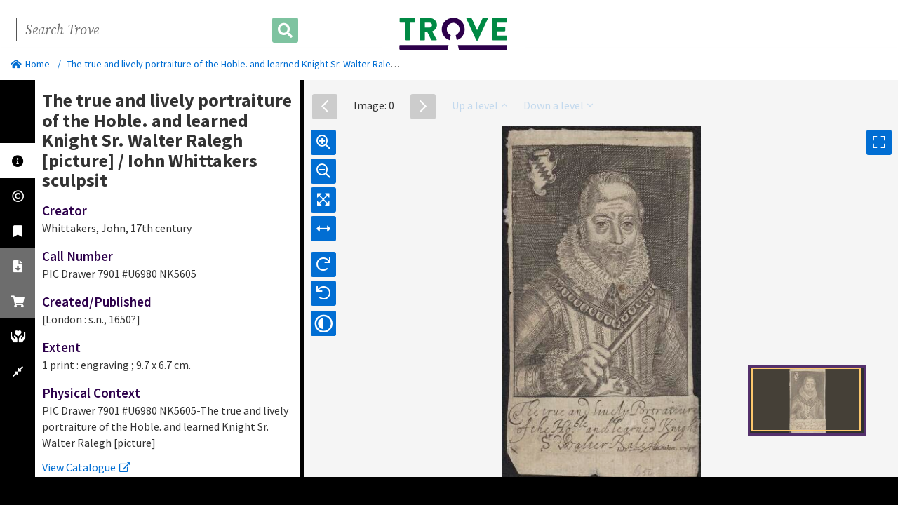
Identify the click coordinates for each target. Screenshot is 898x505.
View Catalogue (86, 467)
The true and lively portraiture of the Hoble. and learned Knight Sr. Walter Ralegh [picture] (253, 64)
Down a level (558, 105)
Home (30, 64)
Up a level (479, 105)
